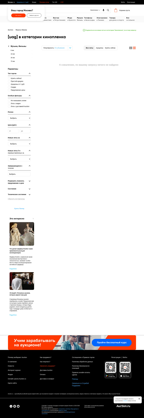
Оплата (42, 374)
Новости (11, 366)
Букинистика (47, 19)
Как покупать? (45, 362)
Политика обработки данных (82, 362)
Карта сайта (12, 383)
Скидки (13, 87)
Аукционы (99, 48)
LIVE (62, 2)
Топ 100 (54, 2)
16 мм (13, 54)
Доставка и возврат (47, 379)
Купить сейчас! (16, 78)
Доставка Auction (46, 370)
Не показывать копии (18, 100)
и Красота (72, 19)
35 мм (13, 57)
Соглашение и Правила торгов (83, 357)
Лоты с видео (16, 103)
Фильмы (80, 19)
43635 (125, 401)
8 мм (12, 50)
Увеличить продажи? (47, 366)
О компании (12, 362)
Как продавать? (45, 357)
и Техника (103, 19)
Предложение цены (18, 90)
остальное (131, 19)
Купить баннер (19, 208)
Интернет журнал (14, 370)
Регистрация (131, 2)
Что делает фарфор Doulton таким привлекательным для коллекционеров (21, 250)
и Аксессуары (90, 19)
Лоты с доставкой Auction (20, 106)
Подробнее (13, 269)
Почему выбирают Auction (17, 357)
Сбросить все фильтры (16, 199)
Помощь (75, 379)
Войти (123, 2)
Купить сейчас (110, 48)
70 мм (13, 61)
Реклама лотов (44, 2)
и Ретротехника (60, 19)
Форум (34, 2)
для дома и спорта (117, 19)
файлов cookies (63, 410)
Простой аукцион (17, 81)
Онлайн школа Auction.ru (17, 379)
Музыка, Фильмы (21, 30)
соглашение (61, 409)
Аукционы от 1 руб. (23, 2)
